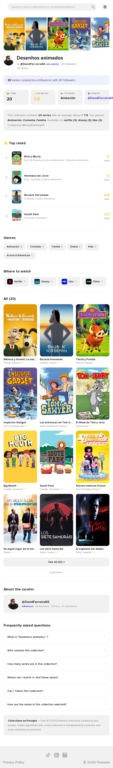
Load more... (56, 572)
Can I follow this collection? (56, 691)
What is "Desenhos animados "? (56, 637)
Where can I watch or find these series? (56, 677)
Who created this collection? (56, 650)
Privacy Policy (13, 762)
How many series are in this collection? (56, 664)
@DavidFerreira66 (32, 64)
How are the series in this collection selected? (56, 704)
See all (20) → (56, 562)
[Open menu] (105, 7)
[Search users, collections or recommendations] (52, 7)
